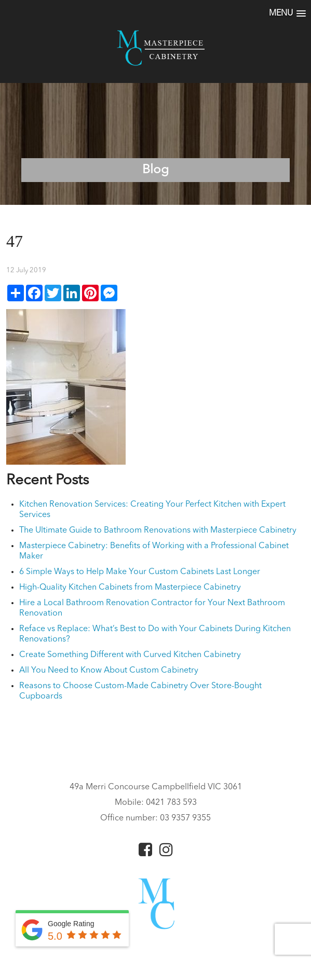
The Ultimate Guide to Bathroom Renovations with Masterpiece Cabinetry (157, 530)
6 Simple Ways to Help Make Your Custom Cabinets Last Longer (139, 572)
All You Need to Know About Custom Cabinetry (108, 670)
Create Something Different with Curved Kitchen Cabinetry (130, 655)
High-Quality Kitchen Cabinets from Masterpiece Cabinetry (130, 587)
